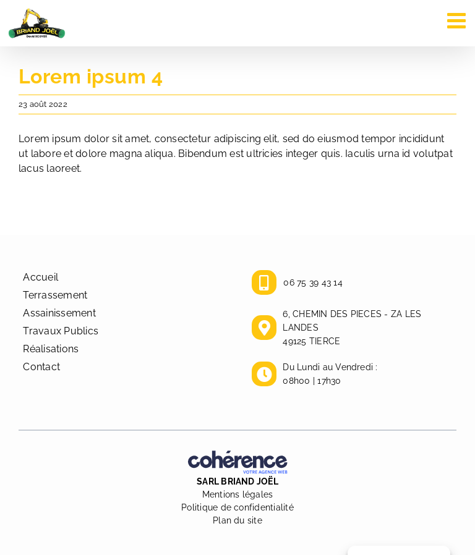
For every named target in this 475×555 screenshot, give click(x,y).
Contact (41, 367)
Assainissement (59, 313)
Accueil (40, 277)
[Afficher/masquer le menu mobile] (458, 20)
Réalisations (51, 349)
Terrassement (55, 295)
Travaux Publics (60, 331)
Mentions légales (237, 494)
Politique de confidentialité (237, 507)
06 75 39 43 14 (312, 282)
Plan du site (237, 520)
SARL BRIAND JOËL (237, 481)
